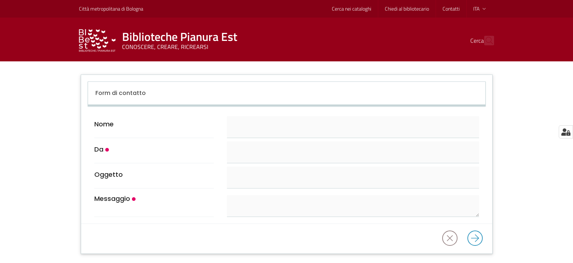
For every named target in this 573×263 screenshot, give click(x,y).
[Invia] (477, 238)
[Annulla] (452, 238)
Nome (104, 124)
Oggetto (108, 174)
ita (480, 8)
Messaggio (112, 198)
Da (98, 149)
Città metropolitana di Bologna (111, 8)
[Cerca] (485, 40)
